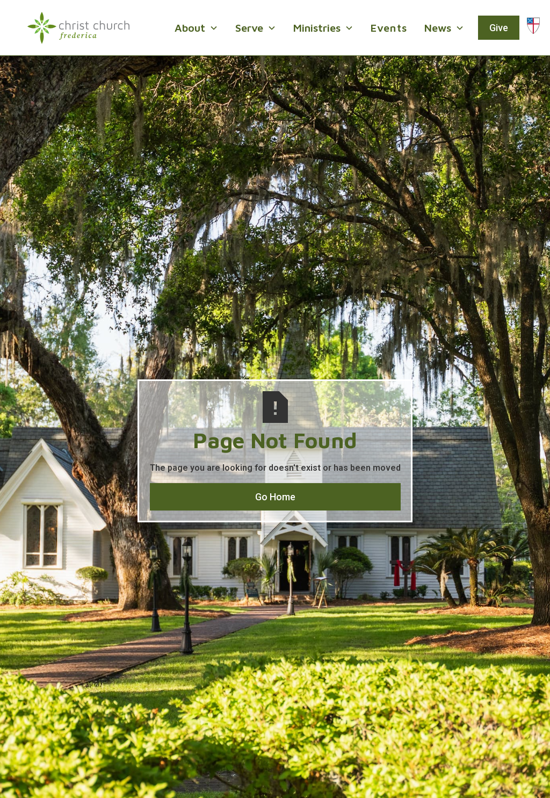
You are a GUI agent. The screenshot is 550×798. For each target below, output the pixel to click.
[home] (78, 28)
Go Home (275, 496)
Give (498, 27)
